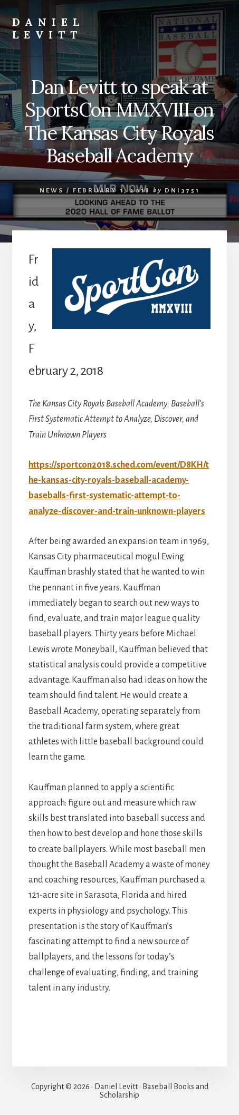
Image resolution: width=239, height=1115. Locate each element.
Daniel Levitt (48, 28)
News (52, 190)
